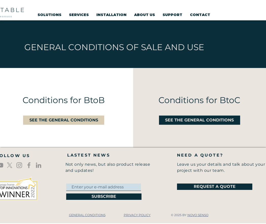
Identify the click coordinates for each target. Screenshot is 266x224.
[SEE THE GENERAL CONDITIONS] (63, 120)
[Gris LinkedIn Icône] (38, 165)
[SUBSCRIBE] (103, 196)
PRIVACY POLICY (137, 215)
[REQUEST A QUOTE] (214, 187)
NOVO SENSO (197, 215)
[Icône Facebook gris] (29, 165)
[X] (9, 165)
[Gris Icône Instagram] (19, 165)
